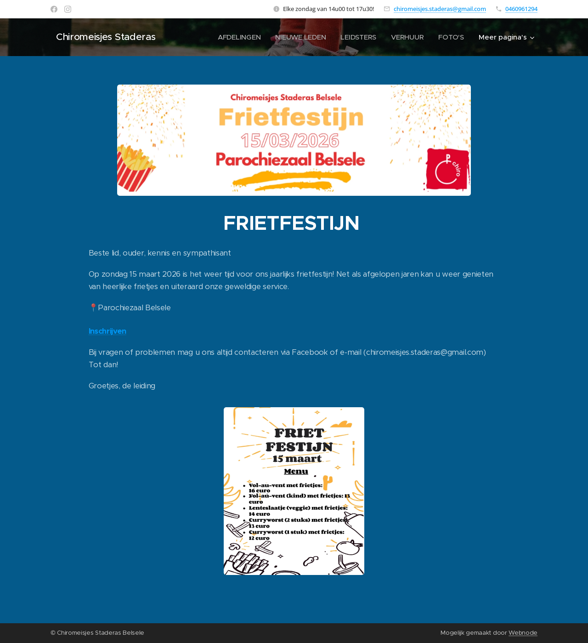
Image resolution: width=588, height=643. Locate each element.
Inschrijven (107, 331)
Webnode (523, 633)
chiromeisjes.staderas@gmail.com (440, 9)
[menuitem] (237, 37)
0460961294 (521, 9)
